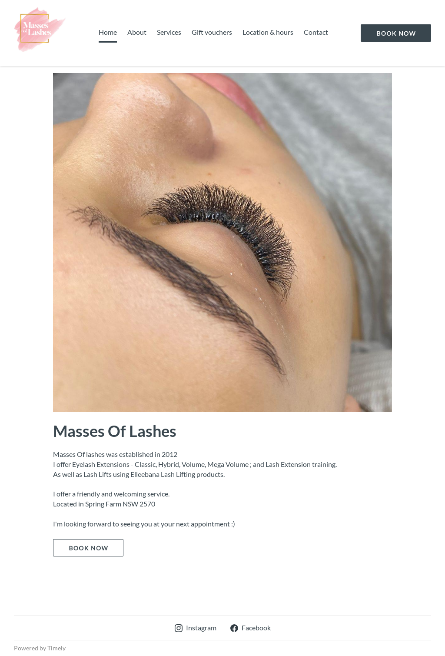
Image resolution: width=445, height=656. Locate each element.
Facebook (250, 627)
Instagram (195, 627)
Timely (56, 648)
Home (108, 32)
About (136, 32)
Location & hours (267, 32)
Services (169, 32)
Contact (316, 32)
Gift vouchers (212, 32)
